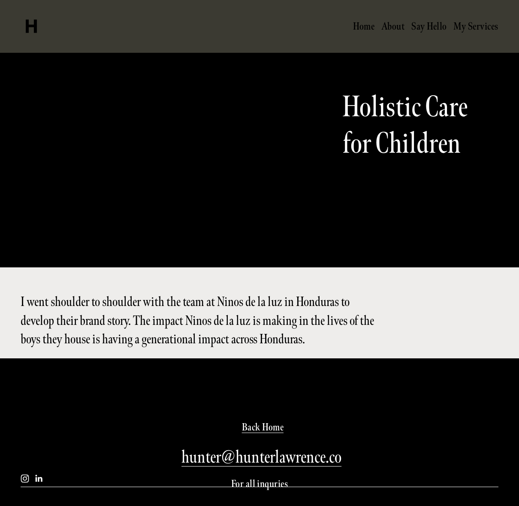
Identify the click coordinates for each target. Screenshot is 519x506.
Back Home (263, 427)
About (392, 26)
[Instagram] (25, 478)
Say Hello (429, 26)
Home (363, 26)
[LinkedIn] (38, 478)
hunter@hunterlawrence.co (261, 457)
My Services (475, 26)
